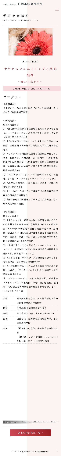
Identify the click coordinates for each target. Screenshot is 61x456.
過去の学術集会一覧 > (30, 432)
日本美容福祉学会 (23, 4)
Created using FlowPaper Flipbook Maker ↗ (40, 422)
